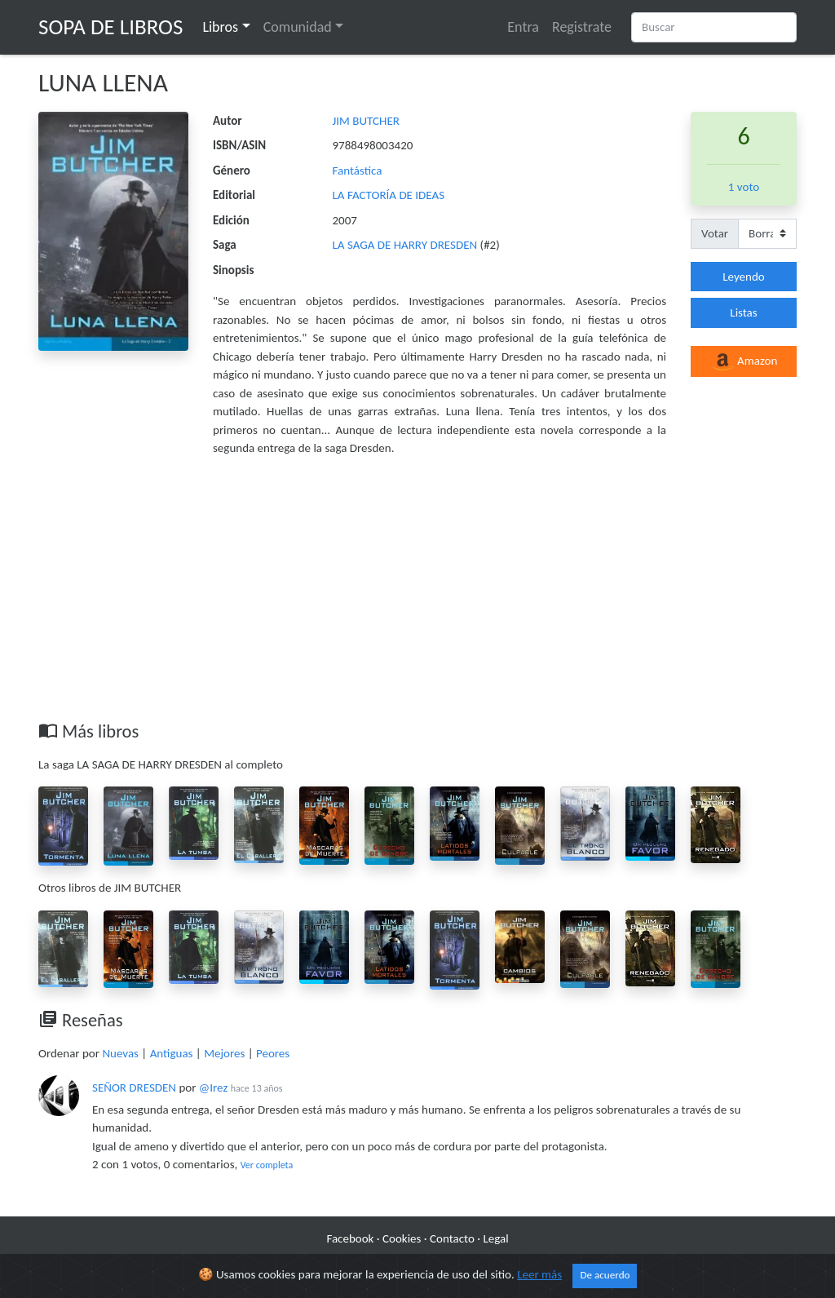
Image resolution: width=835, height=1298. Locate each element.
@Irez (213, 1087)
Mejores (224, 1053)
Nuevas (120, 1053)
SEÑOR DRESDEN (134, 1087)
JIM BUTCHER (366, 120)
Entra (523, 27)
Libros (220, 27)
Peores (272, 1053)
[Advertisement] (417, 598)
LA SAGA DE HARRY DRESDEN (406, 244)
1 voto (743, 186)
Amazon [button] (744, 362)
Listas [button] (743, 312)
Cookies (401, 1238)
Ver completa (267, 1165)
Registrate (582, 27)
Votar (714, 233)
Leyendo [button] (743, 276)
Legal (495, 1238)
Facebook (349, 1238)
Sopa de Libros (110, 26)
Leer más (539, 1274)
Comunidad (297, 27)
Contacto (452, 1238)
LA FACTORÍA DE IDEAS (389, 195)
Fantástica (357, 170)
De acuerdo (605, 1275)
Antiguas (171, 1053)
